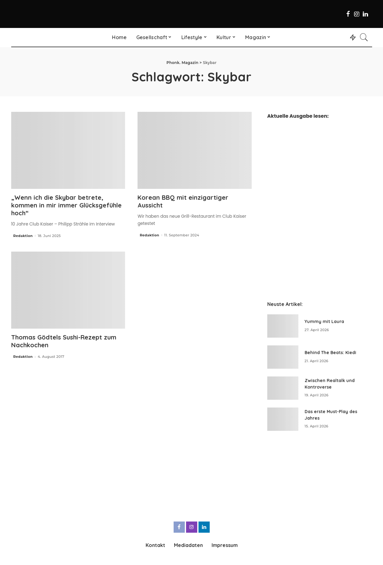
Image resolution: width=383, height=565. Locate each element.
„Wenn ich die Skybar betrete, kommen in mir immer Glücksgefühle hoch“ (66, 205)
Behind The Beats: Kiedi (330, 352)
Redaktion (23, 236)
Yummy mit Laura (324, 321)
